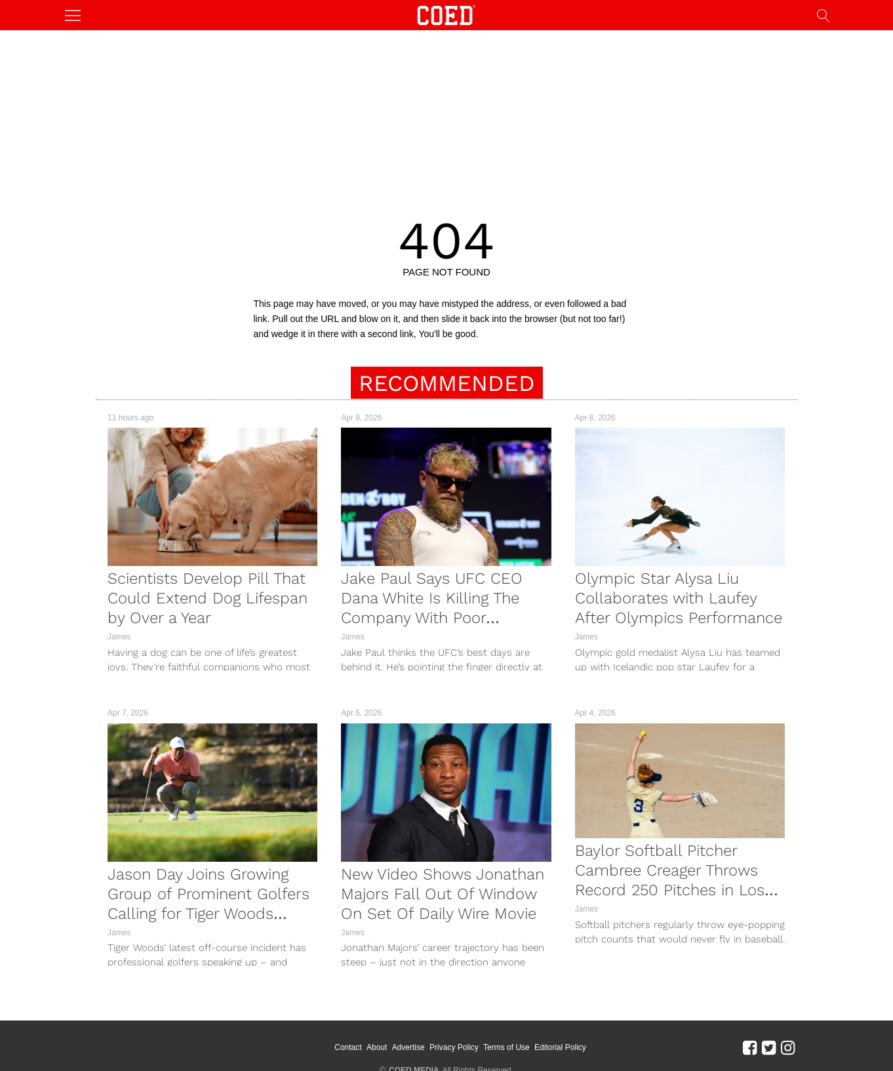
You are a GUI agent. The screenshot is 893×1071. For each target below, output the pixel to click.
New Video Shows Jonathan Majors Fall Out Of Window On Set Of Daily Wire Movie (442, 894)
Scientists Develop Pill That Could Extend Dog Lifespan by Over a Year (208, 598)
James (119, 636)
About (394, 1038)
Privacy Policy (471, 1038)
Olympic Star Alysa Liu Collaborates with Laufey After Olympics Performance (678, 598)
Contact (365, 1038)
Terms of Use (524, 1038)
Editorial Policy (578, 1038)
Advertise (425, 1038)
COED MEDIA (414, 1052)
